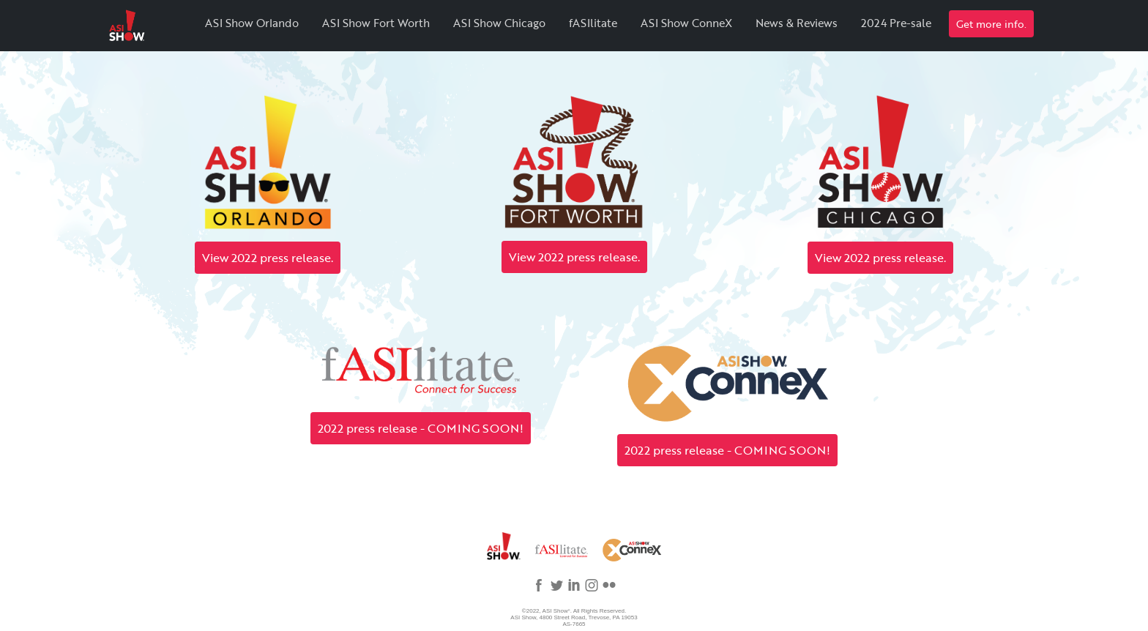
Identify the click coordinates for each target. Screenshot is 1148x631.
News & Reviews (797, 23)
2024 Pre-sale (896, 23)
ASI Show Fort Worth (376, 23)
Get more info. (991, 23)
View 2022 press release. (267, 257)
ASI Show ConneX (686, 23)
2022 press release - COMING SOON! (420, 428)
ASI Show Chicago (499, 23)
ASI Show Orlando (252, 23)
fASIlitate (593, 23)
